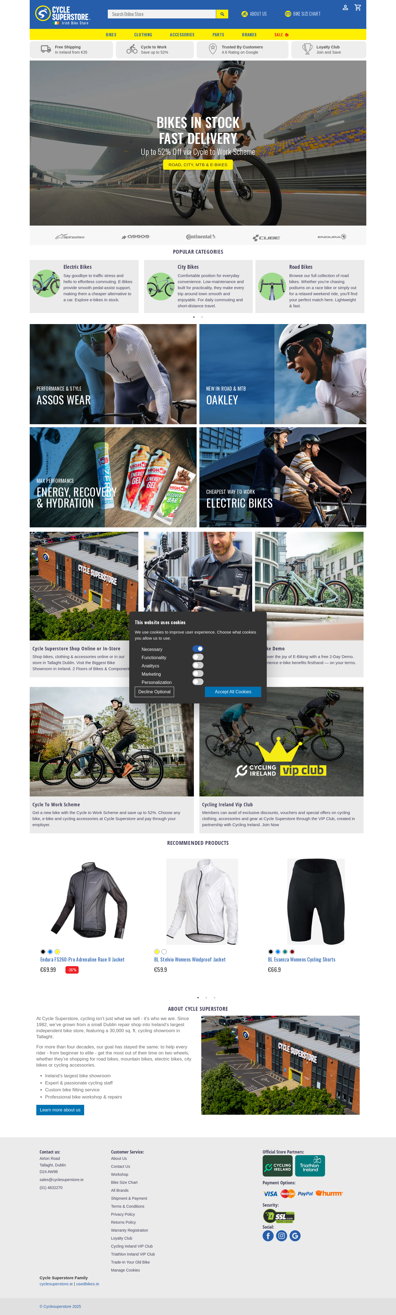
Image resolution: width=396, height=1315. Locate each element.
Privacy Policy (123, 1214)
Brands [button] (249, 34)
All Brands (120, 1190)
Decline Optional (154, 691)
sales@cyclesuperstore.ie (62, 1179)
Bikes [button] (111, 34)
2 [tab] (202, 317)
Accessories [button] (182, 34)
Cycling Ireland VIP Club (132, 1246)
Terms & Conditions (127, 1206)
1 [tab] (194, 317)
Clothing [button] (143, 34)
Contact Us (120, 1166)
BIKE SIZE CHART (303, 13)
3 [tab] (214, 998)
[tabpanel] (84, 286)
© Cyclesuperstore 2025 (60, 1306)
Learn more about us (60, 1110)
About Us (254, 13)
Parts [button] (218, 34)
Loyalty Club (121, 1238)
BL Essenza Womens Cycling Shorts (302, 959)
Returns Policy (123, 1222)
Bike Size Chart (124, 1182)
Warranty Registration (129, 1230)
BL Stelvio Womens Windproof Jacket (190, 959)
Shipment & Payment (129, 1198)
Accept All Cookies (233, 691)
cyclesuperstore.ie (56, 1283)
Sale (281, 34)
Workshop (119, 1174)
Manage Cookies (125, 1270)
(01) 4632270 (51, 1187)
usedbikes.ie (87, 1283)
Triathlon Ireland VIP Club (133, 1254)
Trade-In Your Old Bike (130, 1262)
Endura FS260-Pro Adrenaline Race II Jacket (82, 959)
